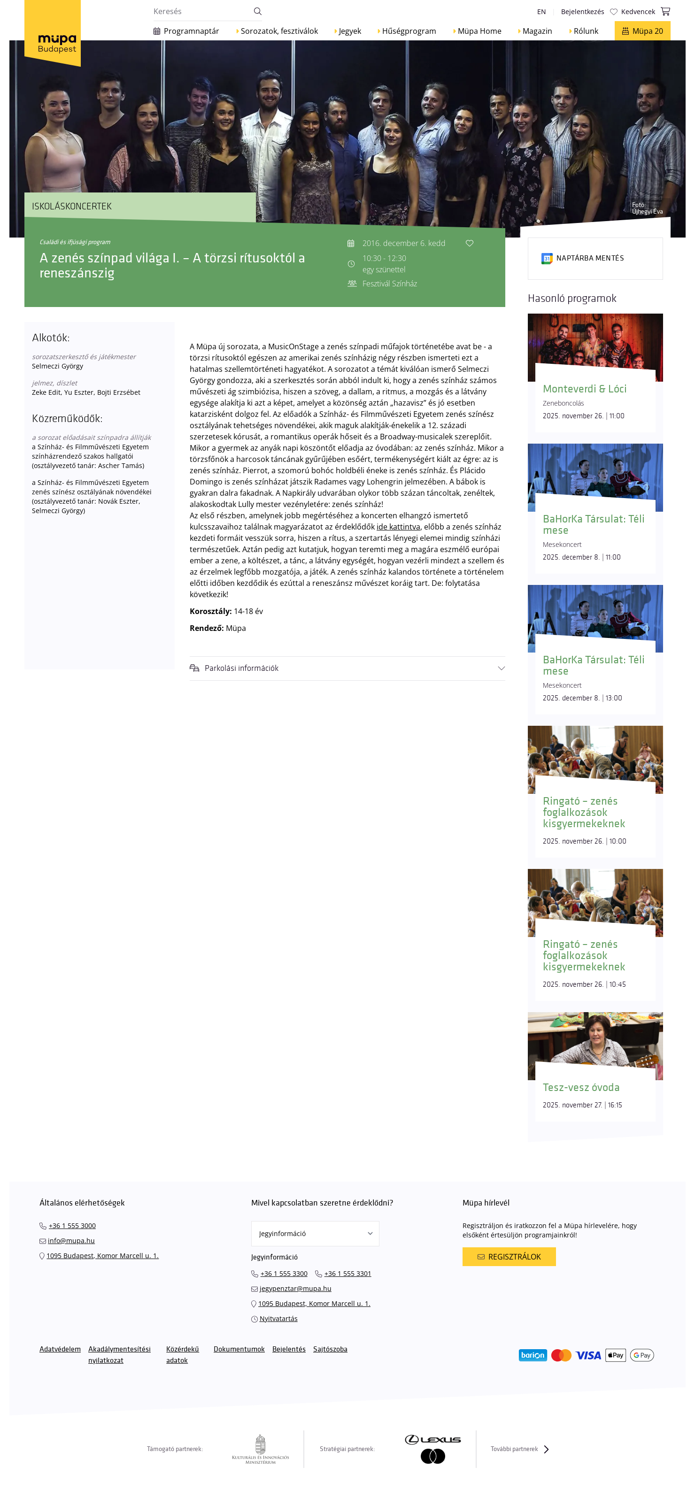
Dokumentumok (239, 1349)
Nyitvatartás (279, 1318)
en (541, 11)
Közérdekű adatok (182, 1355)
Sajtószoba (330, 1349)
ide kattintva (398, 527)
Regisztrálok (509, 1257)
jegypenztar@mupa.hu (296, 1288)
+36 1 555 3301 (347, 1273)
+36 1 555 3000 (72, 1225)
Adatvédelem (60, 1349)
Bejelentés (289, 1349)
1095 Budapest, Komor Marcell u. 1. (102, 1255)
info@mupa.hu (71, 1240)
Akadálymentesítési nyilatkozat (119, 1355)
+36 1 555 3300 (284, 1273)
